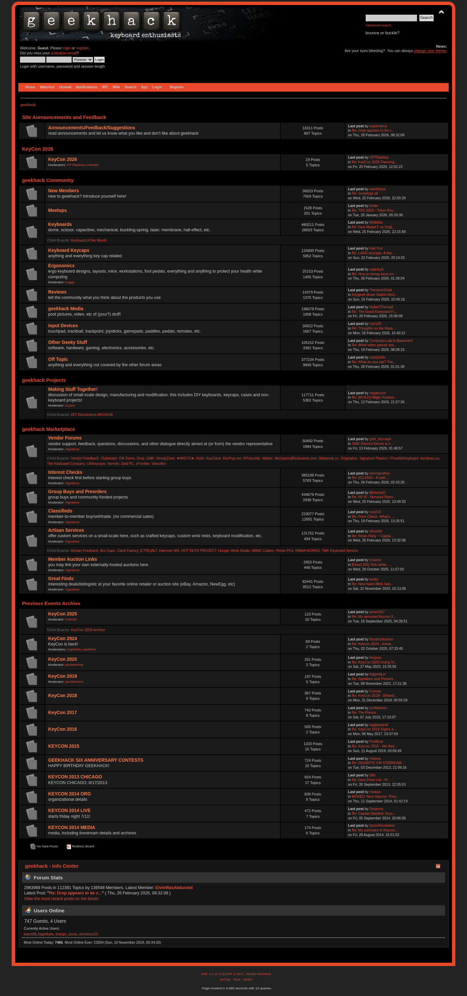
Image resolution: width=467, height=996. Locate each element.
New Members (63, 190)
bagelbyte (45, 934)
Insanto (375, 560)
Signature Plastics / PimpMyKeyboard (388, 458)
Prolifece (376, 741)
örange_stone (66, 934)
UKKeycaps (96, 464)
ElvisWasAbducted (174, 887)
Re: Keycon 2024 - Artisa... (373, 644)
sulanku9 (376, 269)
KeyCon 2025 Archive (88, 630)
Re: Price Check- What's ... (373, 516)
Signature (72, 449)
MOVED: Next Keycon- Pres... (375, 796)
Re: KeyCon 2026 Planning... (374, 162)
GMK (150, 458)
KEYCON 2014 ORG (69, 793)
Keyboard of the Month (89, 240)
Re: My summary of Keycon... (375, 830)
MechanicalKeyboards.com (296, 458)
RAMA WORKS (307, 550)
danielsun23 (88, 934)
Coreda (375, 691)
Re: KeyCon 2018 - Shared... (374, 695)
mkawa (375, 758)
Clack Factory (127, 550)
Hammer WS (169, 550)
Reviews (57, 292)
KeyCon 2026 (62, 159)
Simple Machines (258, 974)
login (67, 48)
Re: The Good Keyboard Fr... (374, 312)
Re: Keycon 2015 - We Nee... (375, 746)
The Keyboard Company (66, 464)
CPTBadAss (76, 165)
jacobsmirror (74, 664)
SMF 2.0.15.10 (212, 974)
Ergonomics (61, 265)
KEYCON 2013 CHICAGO (75, 776)
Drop (140, 458)
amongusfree (379, 473)
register (82, 48)
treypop (375, 657)
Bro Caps (107, 550)
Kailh (200, 458)
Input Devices (63, 325)
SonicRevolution (382, 825)
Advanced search (378, 25)
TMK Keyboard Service (340, 550)
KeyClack (213, 458)
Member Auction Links (72, 559)
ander (373, 206)
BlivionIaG (377, 493)
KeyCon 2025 (62, 613)
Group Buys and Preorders (77, 491)
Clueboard (109, 458)
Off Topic (58, 359)
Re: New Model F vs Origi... (373, 227)
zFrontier (142, 464)
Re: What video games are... (374, 345)
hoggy (69, 282)
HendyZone (165, 458)
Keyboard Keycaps (69, 250)
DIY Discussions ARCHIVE (92, 415)
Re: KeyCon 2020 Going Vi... (374, 662)
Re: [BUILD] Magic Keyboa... (374, 397)
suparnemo (378, 126)
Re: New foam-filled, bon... (372, 584)
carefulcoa (377, 189)
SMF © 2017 (234, 974)
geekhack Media (65, 308)
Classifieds (60, 510)
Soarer (70, 405)
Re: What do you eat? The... (374, 362)
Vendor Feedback (85, 458)
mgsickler (74, 649)
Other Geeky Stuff (67, 342)
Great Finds (61, 578)
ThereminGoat (380, 290)
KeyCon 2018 (62, 695)
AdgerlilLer (377, 674)
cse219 (375, 512)
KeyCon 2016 (62, 729)
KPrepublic (251, 458)
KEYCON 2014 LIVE (69, 810)
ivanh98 (30, 934)
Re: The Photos (364, 712)
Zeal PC (127, 464)
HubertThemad (381, 307)
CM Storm (127, 458)
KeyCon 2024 (62, 638)
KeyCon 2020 (62, 659)
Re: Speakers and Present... (374, 679)
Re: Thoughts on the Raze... (374, 328)
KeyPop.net (232, 458)
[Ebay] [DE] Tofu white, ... (371, 564)
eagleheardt (378, 725)
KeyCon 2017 (62, 712)
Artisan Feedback (84, 550)
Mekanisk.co (329, 458)
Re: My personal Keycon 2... (374, 616)
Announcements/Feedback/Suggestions (91, 127)
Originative (349, 458)
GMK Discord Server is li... (372, 444)
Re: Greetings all (365, 193)
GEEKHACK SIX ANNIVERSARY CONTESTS (95, 760)
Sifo (372, 775)
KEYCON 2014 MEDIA (71, 827)
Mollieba (375, 222)
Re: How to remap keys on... (374, 274)
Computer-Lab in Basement (391, 341)
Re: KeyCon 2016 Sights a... (374, 729)
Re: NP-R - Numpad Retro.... (374, 497)
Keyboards (60, 224)
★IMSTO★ (185, 458)
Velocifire (158, 464)
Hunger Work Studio (234, 550)
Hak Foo (376, 248)
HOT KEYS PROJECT (198, 550)
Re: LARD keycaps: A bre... (373, 253)
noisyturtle (377, 357)
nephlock (89, 649)
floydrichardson (381, 639)
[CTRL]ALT (148, 550)
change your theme (430, 51)
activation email (63, 53)
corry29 (375, 324)
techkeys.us (429, 458)
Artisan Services (66, 530)
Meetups (57, 210)
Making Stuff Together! (73, 389)
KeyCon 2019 (62, 676)
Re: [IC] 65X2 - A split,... (370, 478)
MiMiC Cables (263, 550)
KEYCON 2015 (63, 746)
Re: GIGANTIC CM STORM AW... (378, 763)
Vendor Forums (65, 438)
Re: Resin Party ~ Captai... (373, 536)
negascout (377, 393)
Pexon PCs (284, 550)
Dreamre (376, 809)
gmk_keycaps (380, 439)
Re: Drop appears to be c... (373, 130)
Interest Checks (65, 472)
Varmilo (113, 464)
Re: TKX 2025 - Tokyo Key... (374, 210)
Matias (267, 458)
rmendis (92, 165)
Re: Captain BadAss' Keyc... (374, 813)
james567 (377, 612)
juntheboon (378, 708)
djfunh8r (375, 531)
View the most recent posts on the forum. (61, 898)
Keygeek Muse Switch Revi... (374, 295)
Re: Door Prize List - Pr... (371, 780)
